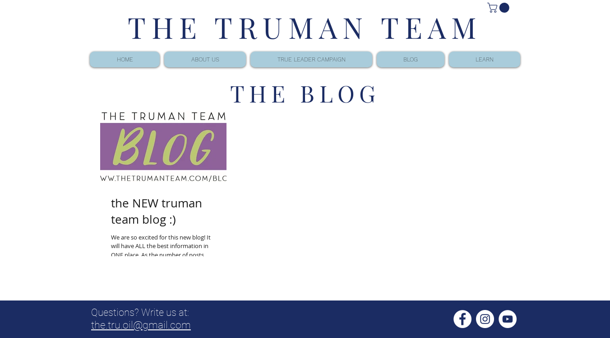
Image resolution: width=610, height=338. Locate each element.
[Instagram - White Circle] (485, 319)
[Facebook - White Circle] (462, 319)
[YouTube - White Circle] (508, 319)
